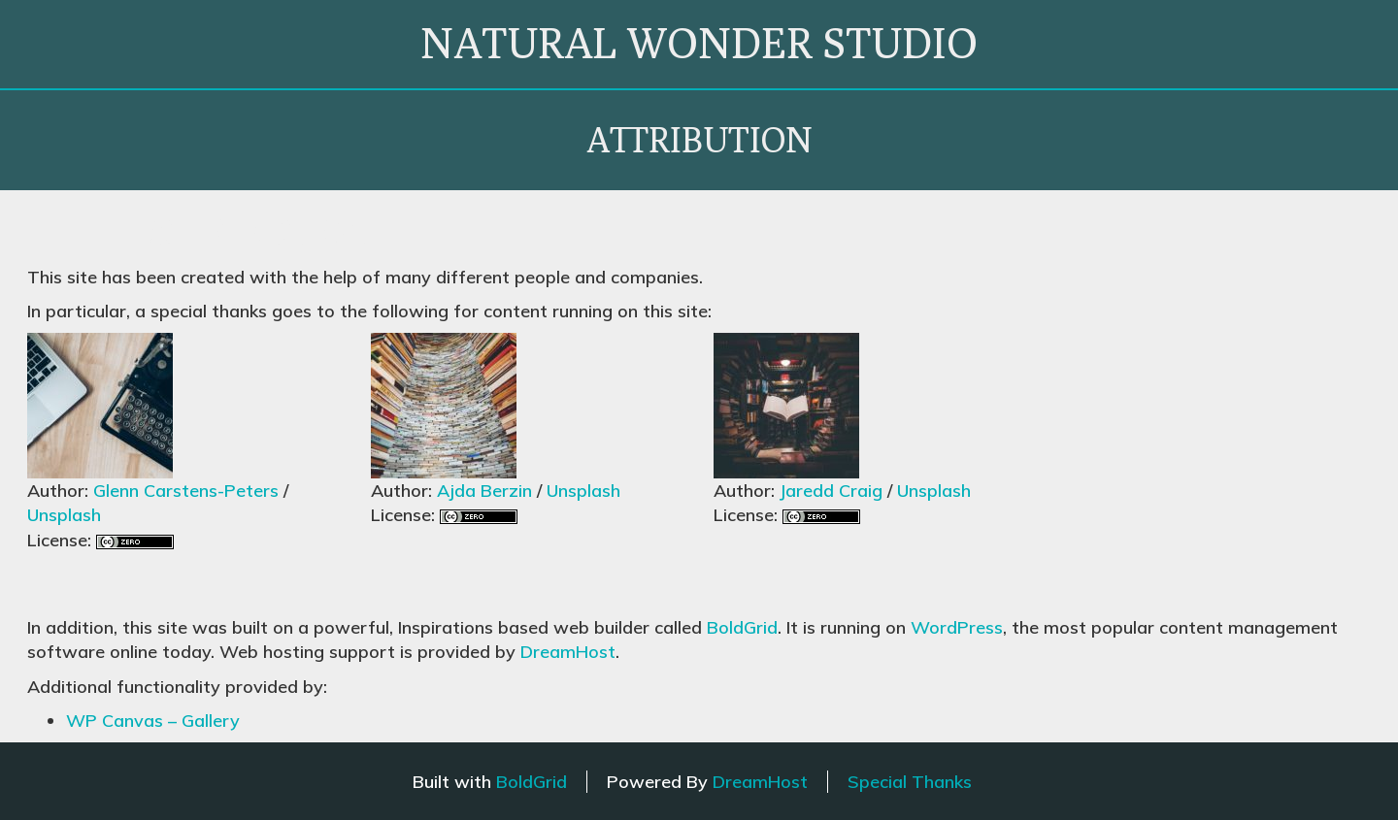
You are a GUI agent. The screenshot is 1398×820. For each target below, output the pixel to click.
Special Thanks (910, 782)
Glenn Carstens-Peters (186, 490)
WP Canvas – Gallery (153, 720)
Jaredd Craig (831, 490)
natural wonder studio (699, 42)
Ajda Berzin (484, 490)
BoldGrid (742, 627)
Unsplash (64, 515)
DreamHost (568, 651)
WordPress (957, 627)
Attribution (699, 139)
